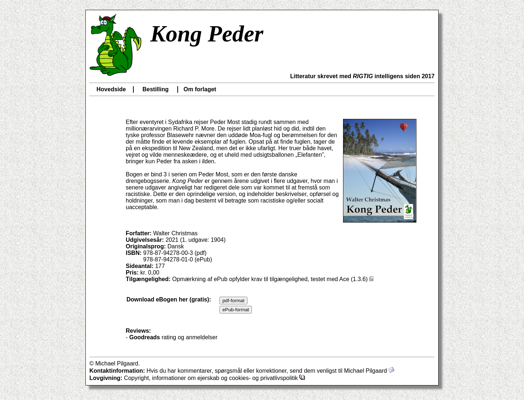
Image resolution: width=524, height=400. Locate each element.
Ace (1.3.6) (357, 279)
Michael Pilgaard (369, 371)
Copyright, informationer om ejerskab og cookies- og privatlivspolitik (214, 378)
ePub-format (235, 309)
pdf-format (233, 300)
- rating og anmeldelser (172, 337)
